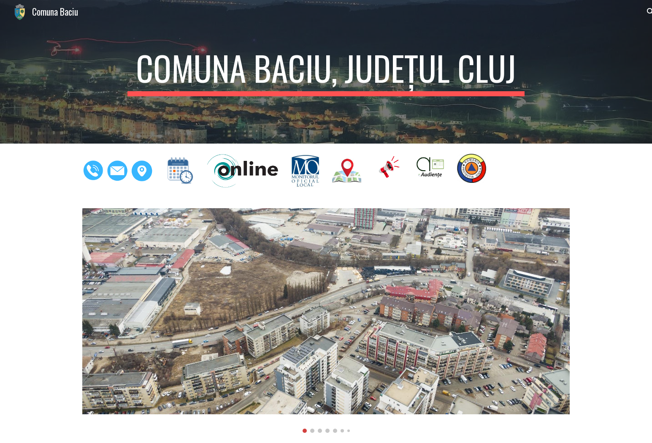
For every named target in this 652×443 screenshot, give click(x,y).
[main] (326, 72)
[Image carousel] (325, 320)
